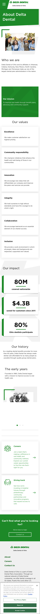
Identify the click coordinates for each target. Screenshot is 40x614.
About (7, 557)
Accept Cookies (20, 610)
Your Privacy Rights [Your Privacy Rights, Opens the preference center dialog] (20, 600)
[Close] (37, 586)
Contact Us (9, 565)
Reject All (20, 605)
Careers (8, 561)
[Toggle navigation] (3, 4)
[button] (17, 425)
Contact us (20, 535)
